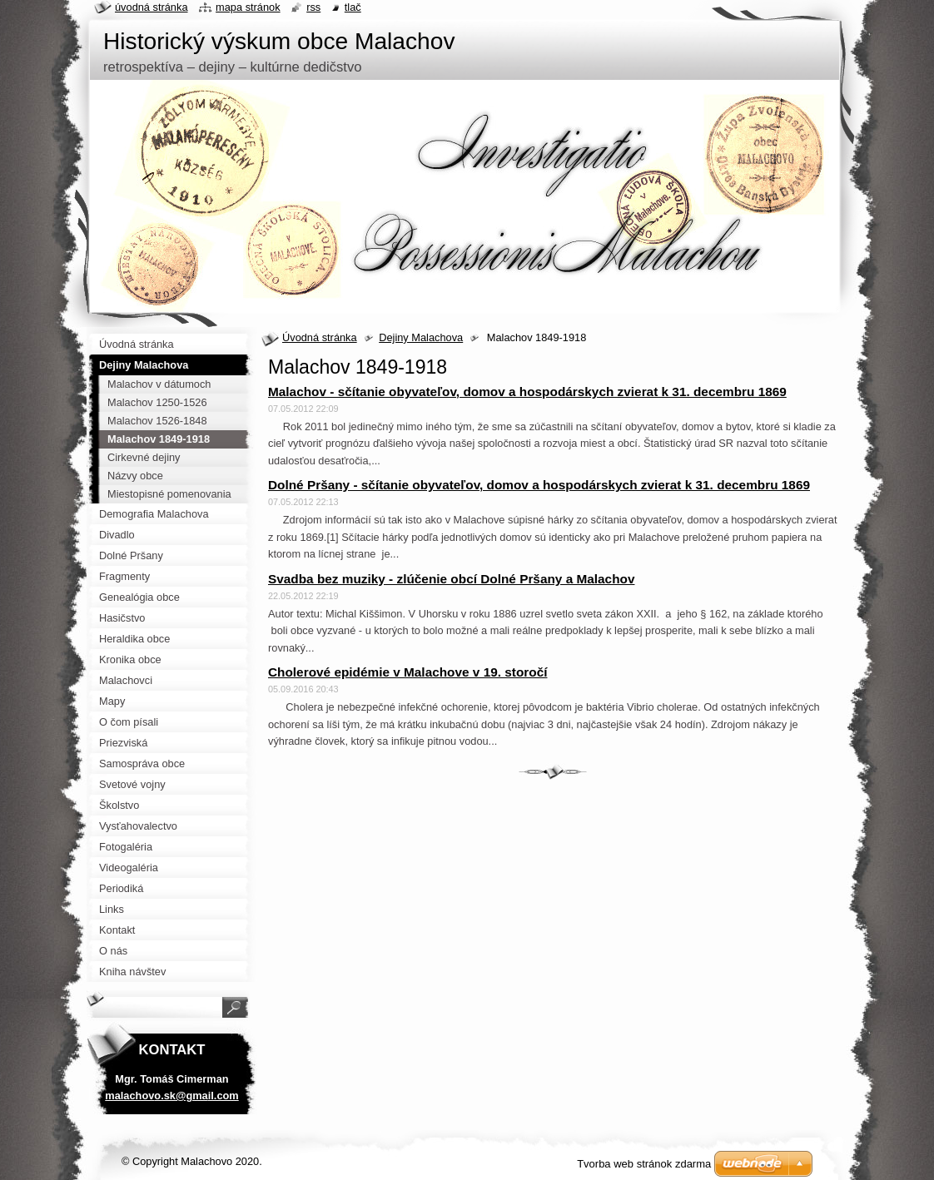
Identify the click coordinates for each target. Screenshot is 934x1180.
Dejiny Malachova (421, 337)
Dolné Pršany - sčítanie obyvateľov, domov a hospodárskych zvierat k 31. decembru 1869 (539, 485)
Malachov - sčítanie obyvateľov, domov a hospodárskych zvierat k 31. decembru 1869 (527, 391)
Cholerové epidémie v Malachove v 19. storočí (407, 672)
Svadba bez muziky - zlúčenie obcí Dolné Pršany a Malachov (451, 579)
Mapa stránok (248, 7)
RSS (313, 7)
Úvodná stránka (319, 337)
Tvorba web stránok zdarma (644, 1164)
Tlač (353, 7)
